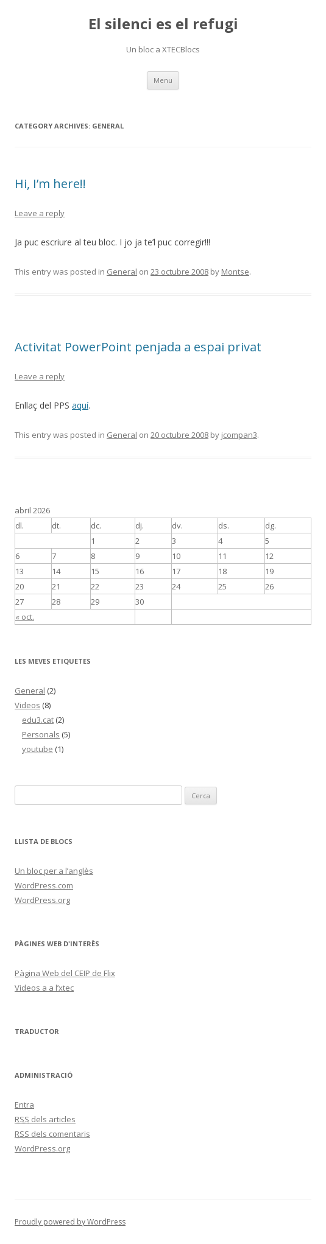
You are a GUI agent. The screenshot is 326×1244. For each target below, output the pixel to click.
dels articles (45, 1119)
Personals (41, 734)
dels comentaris (52, 1133)
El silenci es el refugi (163, 24)
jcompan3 (239, 434)
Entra (24, 1104)
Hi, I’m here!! (50, 183)
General (122, 271)
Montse (235, 271)
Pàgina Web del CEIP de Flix (65, 973)
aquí (80, 405)
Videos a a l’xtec (44, 987)
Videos (27, 705)
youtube (37, 748)
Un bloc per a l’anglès (54, 870)
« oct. (24, 616)
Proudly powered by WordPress (70, 1222)
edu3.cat (38, 719)
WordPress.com (44, 885)
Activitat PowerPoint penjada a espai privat (138, 347)
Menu (163, 80)
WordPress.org (42, 899)
